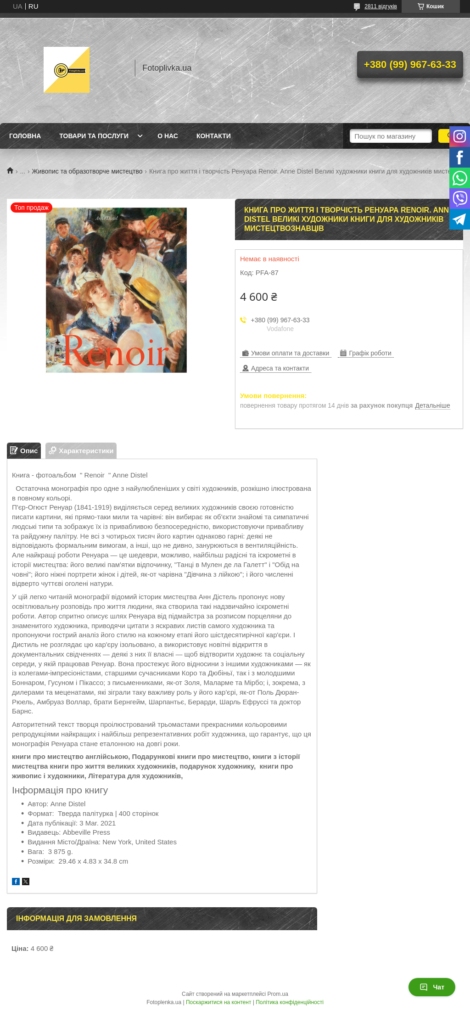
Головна (25, 136)
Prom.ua (278, 994)
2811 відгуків (380, 6)
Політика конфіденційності (290, 1002)
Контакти (213, 136)
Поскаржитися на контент (218, 1002)
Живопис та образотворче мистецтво (87, 171)
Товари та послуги (94, 136)
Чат (432, 987)
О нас (167, 136)
